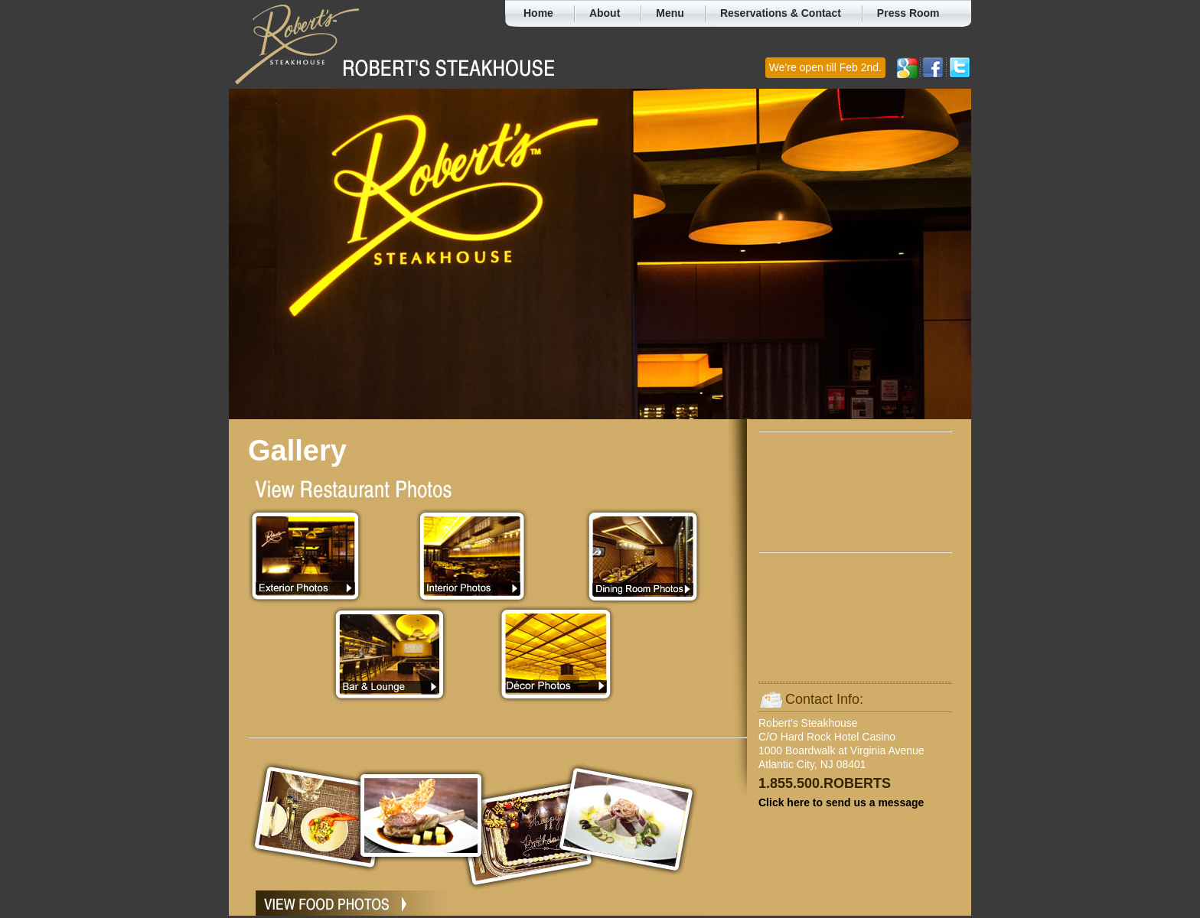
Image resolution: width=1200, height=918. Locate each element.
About (604, 13)
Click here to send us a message (841, 802)
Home (538, 13)
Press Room (908, 13)
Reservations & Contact (780, 13)
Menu (670, 13)
